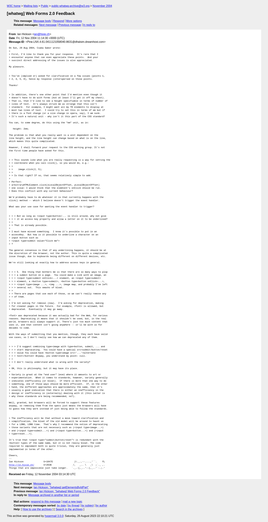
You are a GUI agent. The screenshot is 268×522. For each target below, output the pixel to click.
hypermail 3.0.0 (54, 515)
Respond (58, 20)
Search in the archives (69, 509)
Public (44, 5)
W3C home (14, 5)
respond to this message (46, 501)
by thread (73, 505)
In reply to (89, 24)
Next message (48, 24)
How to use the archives (37, 509)
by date (61, 505)
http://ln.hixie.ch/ (21, 465)
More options (74, 20)
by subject (87, 505)
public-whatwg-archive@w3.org (70, 5)
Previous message (70, 24)
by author (101, 505)
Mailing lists (31, 5)
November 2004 (102, 5)
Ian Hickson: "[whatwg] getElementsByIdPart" (61, 487)
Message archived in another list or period (53, 495)
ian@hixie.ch (42, 34)
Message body (42, 20)
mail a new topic (72, 501)
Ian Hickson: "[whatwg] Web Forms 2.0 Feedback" (69, 491)
